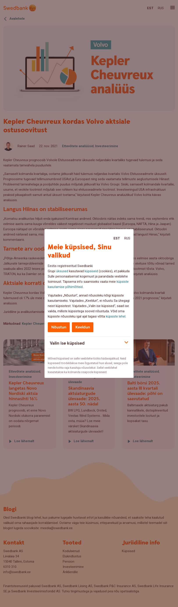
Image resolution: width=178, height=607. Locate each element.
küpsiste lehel (115, 316)
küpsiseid (91, 271)
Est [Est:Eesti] (117, 238)
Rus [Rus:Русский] (127, 238)
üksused (62, 271)
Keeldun (82, 327)
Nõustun (58, 327)
